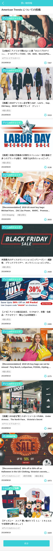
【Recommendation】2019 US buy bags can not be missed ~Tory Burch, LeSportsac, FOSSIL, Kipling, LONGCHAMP (25, 367)
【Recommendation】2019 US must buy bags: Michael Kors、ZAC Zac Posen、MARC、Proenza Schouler (24, 210)
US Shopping (9, 436)
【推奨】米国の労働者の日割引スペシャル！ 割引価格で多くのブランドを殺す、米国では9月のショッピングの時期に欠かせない (26, 158)
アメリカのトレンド (12, 18)
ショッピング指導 (11, 488)
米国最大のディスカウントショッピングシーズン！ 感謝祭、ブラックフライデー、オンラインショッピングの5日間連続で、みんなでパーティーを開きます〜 (26, 263)
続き (26, 543)
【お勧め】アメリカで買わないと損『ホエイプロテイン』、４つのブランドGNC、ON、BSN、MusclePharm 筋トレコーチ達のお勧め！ (26, 54)
